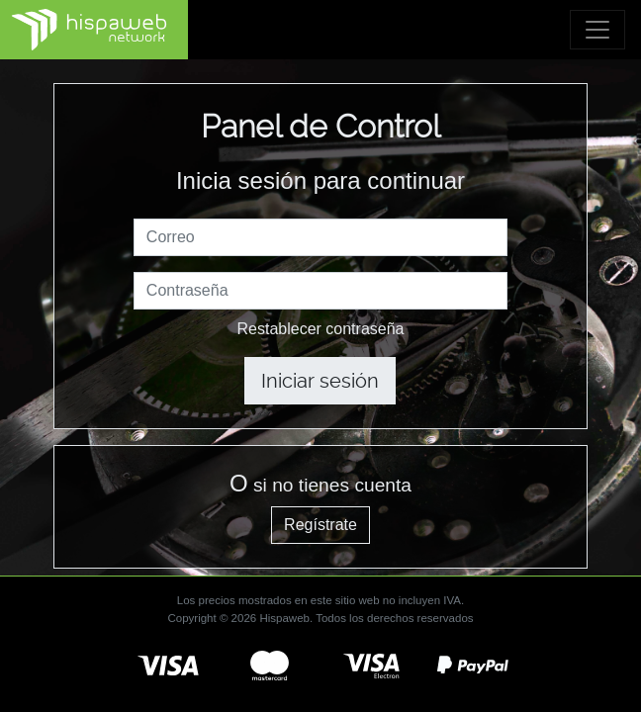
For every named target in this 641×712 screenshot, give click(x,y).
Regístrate (320, 524)
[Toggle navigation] (597, 29)
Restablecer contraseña (321, 328)
